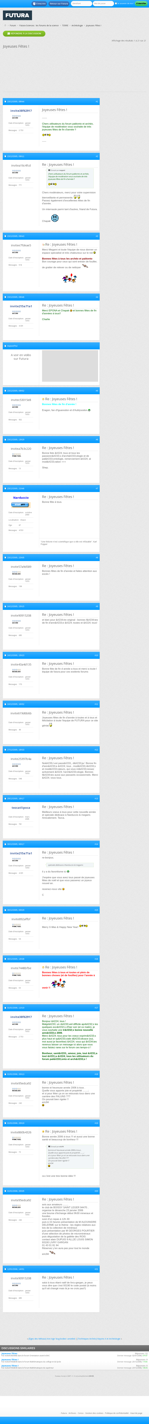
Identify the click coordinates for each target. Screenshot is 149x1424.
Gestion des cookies (94, 1413)
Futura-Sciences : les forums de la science (39, 25)
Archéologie (77, 25)
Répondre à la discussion (24, 33)
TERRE (65, 25)
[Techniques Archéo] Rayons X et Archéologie (98, 1338)
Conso (81, 1413)
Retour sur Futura (59, 3)
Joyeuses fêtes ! (9, 1359)
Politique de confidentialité (117, 1413)
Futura (64, 1413)
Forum (13, 25)
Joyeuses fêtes (9, 1353)
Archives (72, 1413)
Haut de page (136, 1413)
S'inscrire (39, 3)
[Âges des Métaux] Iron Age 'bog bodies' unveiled (52, 1338)
